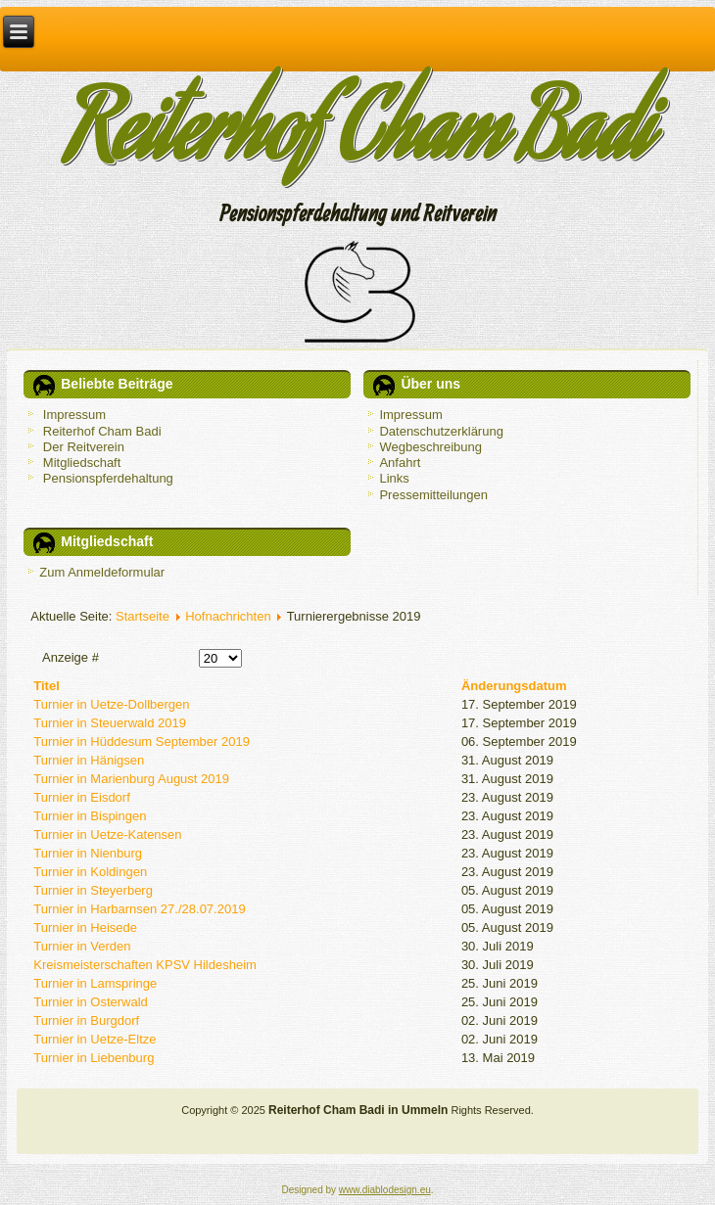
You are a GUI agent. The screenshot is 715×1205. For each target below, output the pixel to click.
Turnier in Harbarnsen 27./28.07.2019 (139, 909)
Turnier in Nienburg (87, 853)
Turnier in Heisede (85, 927)
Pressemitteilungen (433, 494)
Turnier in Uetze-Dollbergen (111, 704)
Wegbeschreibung (430, 447)
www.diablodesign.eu (385, 1189)
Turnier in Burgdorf (86, 1020)
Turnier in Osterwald (90, 1002)
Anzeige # (70, 657)
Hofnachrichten (227, 616)
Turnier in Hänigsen (88, 760)
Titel (46, 685)
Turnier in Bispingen (89, 816)
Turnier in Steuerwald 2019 (109, 723)
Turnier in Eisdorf (81, 797)
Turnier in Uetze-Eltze (94, 1039)
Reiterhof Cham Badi (358, 139)
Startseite (142, 616)
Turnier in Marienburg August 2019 (131, 778)
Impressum (410, 414)
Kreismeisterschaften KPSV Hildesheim (145, 964)
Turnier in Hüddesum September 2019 (141, 741)
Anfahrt (399, 462)
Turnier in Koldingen (90, 871)
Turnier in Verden (81, 946)
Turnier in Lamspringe (95, 983)
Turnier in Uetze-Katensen (107, 834)
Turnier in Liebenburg (93, 1057)
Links (393, 478)
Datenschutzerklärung (440, 431)
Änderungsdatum (514, 685)
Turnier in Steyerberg (93, 890)
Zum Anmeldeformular (102, 572)
